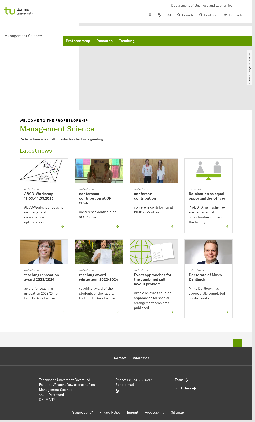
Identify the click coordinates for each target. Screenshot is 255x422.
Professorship (78, 41)
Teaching (127, 41)
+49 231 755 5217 (139, 380)
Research (104, 41)
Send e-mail (125, 385)
